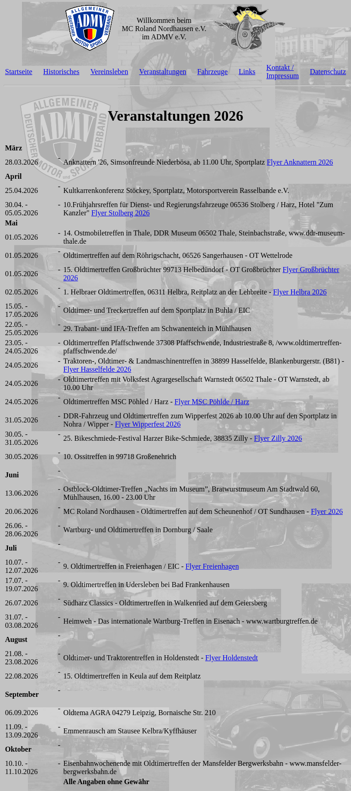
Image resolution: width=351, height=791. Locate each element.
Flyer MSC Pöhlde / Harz (212, 402)
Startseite (18, 71)
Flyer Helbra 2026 (300, 292)
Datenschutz (328, 71)
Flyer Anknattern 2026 (300, 162)
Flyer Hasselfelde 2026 (97, 369)
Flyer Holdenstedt (231, 658)
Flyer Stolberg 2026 (120, 213)
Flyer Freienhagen (212, 566)
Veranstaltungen (162, 71)
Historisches (61, 71)
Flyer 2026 (327, 511)
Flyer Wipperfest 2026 (148, 424)
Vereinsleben (109, 71)
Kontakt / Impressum (282, 72)
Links (247, 71)
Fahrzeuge (212, 71)
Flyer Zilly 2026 (278, 438)
